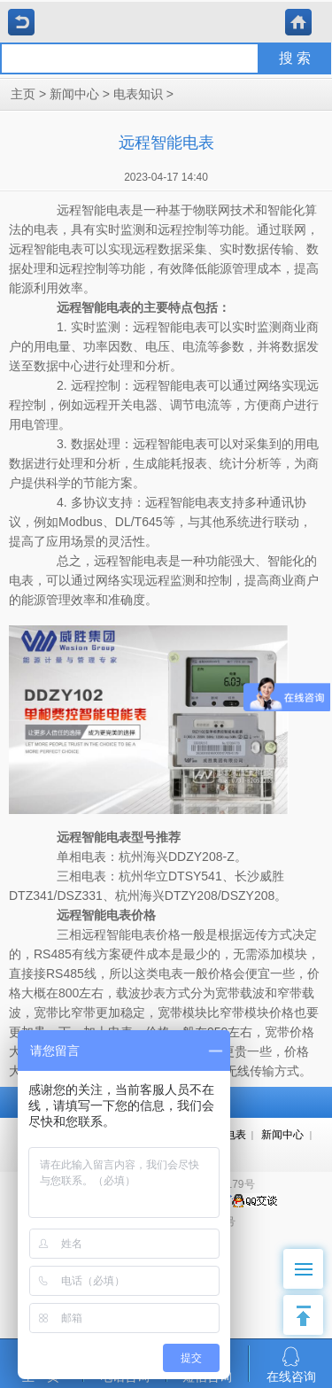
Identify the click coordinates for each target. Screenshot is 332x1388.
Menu (309, 1259)
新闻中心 (74, 94)
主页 (23, 94)
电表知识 (138, 94)
